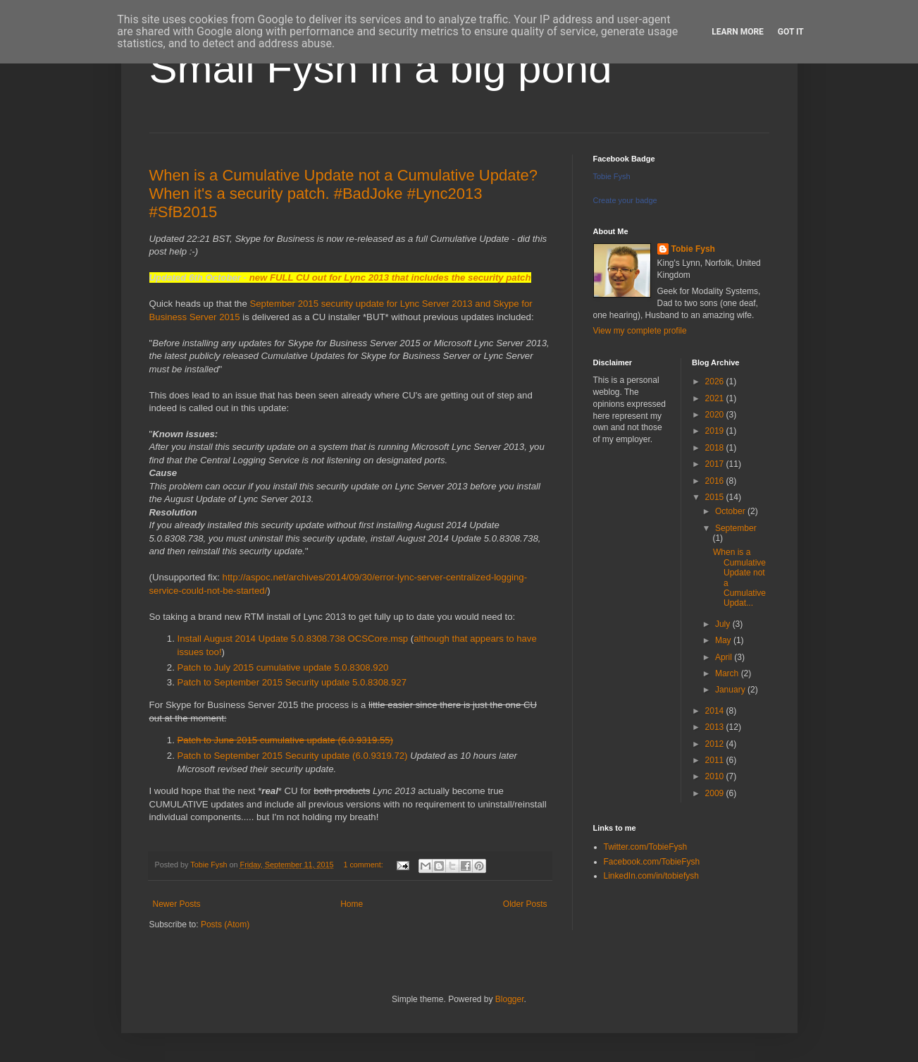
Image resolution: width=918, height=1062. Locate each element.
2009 (715, 793)
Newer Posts (177, 904)
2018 (715, 448)
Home (351, 904)
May (724, 640)
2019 (715, 431)
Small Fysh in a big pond (380, 68)
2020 (715, 415)
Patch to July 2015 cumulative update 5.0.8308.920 (283, 667)
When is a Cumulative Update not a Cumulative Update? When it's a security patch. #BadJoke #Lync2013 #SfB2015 (343, 193)
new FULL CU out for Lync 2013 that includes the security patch (390, 277)
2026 (715, 381)
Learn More (738, 32)
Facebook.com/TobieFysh (652, 862)
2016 (715, 481)
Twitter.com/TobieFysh (646, 847)
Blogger (509, 999)
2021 (715, 398)
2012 (715, 744)
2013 (715, 727)
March (728, 673)
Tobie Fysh (612, 176)
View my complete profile (640, 331)
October (731, 511)
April (724, 657)
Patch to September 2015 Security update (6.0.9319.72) (293, 755)
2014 (715, 711)
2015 (715, 497)
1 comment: (364, 864)
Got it (791, 32)
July (724, 624)
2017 (715, 464)
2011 (715, 760)
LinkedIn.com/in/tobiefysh (651, 876)
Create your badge (625, 200)
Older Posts (525, 904)
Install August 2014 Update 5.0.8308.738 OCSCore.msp (293, 638)
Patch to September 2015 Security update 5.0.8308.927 (292, 682)
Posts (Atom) (225, 924)
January (731, 690)
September (736, 528)
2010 (715, 776)
